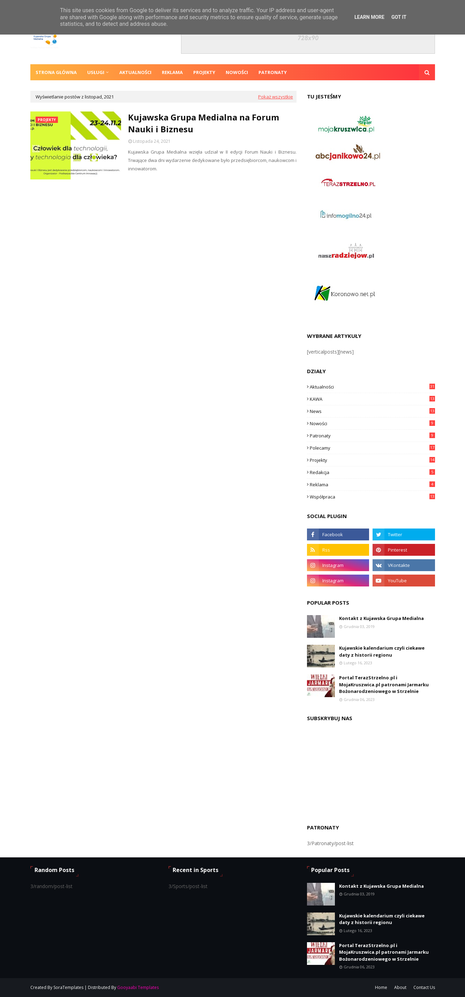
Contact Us (424, 987)
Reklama (372, 484)
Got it (398, 17)
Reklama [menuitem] (172, 72)
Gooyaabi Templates (138, 987)
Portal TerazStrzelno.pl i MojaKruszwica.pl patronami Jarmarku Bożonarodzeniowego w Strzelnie (384, 684)
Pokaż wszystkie (275, 97)
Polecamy (372, 448)
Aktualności (372, 387)
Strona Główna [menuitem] (56, 72)
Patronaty (372, 436)
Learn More (369, 17)
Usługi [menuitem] (95, 72)
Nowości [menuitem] (237, 72)
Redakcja (372, 472)
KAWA (372, 399)
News (372, 411)
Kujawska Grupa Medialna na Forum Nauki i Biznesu (203, 123)
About (400, 987)
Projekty (372, 460)
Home (381, 987)
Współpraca (372, 497)
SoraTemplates (68, 987)
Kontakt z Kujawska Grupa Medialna (381, 618)
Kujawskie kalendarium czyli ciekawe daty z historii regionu (382, 651)
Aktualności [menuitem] (135, 72)
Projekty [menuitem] (204, 72)
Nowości (372, 423)
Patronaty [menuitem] (272, 72)
